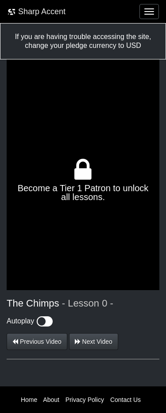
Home (29, 399)
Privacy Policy (85, 399)
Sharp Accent (36, 11)
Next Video (93, 341)
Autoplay (30, 321)
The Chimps (33, 303)
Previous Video (37, 341)
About (51, 399)
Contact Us (125, 399)
